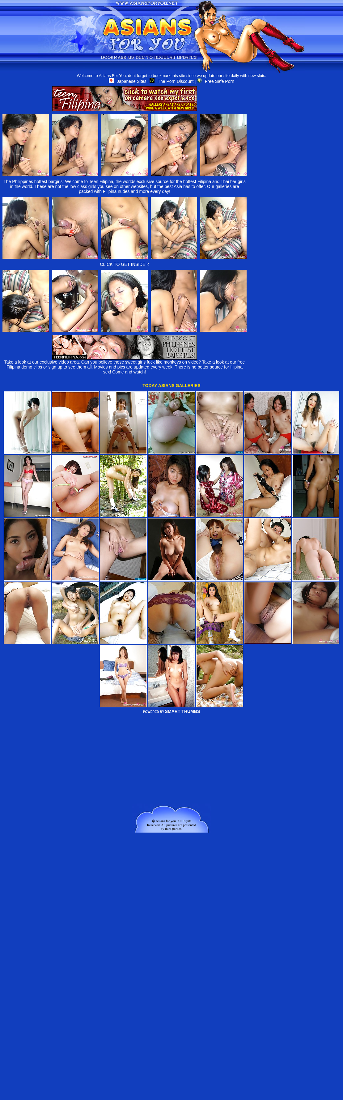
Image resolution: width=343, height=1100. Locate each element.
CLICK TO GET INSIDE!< (124, 264)
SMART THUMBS (182, 711)
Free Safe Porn (215, 81)
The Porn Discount (171, 81)
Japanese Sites (127, 81)
